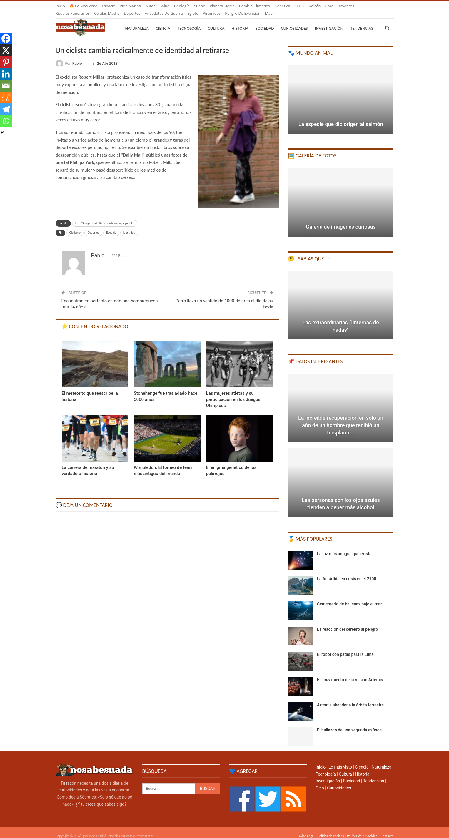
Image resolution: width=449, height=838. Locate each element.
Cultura (216, 21)
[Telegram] (6, 109)
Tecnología (189, 21)
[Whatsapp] (6, 121)
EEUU (299, 6)
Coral (330, 6)
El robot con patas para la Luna (345, 647)
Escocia (111, 225)
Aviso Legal (306, 829)
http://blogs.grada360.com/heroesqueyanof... (104, 216)
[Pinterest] (6, 62)
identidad (129, 225)
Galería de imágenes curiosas (341, 220)
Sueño (199, 6)
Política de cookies (331, 829)
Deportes (93, 225)
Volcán (315, 6)
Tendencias (373, 773)
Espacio (108, 6)
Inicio (60, 6)
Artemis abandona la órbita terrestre (350, 698)
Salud (165, 6)
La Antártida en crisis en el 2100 (346, 571)
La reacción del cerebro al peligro (347, 622)
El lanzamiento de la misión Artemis (350, 672)
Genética (282, 6)
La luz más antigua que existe (344, 546)
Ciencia (163, 21)
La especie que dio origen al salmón (340, 117)
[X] (6, 50)
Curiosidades (294, 21)
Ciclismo (75, 225)
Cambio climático (254, 6)
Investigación (329, 21)
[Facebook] (6, 38)
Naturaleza (137, 21)
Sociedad (265, 21)
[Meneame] (6, 97)
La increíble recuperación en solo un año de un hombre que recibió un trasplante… (340, 418)
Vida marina (130, 6)
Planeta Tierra (222, 6)
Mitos (150, 6)
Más (344, 6)
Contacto (387, 829)
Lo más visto (340, 760)
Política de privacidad (362, 829)
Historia (239, 21)
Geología (182, 6)
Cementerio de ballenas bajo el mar (349, 597)
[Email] (6, 86)
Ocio (320, 781)
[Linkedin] (6, 74)
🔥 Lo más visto (83, 6)
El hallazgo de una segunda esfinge (349, 723)
